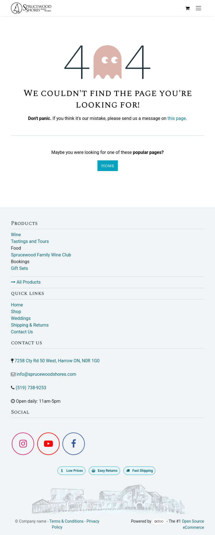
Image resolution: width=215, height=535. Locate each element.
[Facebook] (73, 443)
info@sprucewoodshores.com (46, 374)
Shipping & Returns (30, 325)
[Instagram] (23, 443)
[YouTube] (48, 443)
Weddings (21, 318)
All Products (26, 282)
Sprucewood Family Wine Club (41, 255)
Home (107, 165)
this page (176, 118)
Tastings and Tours (30, 241)
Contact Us (22, 331)
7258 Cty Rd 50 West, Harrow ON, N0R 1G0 (57, 360)
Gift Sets (19, 268)
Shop (16, 311)
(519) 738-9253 (31, 387)
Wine (16, 234)
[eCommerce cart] (187, 8)
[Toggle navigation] (198, 8)
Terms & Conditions (66, 521)
